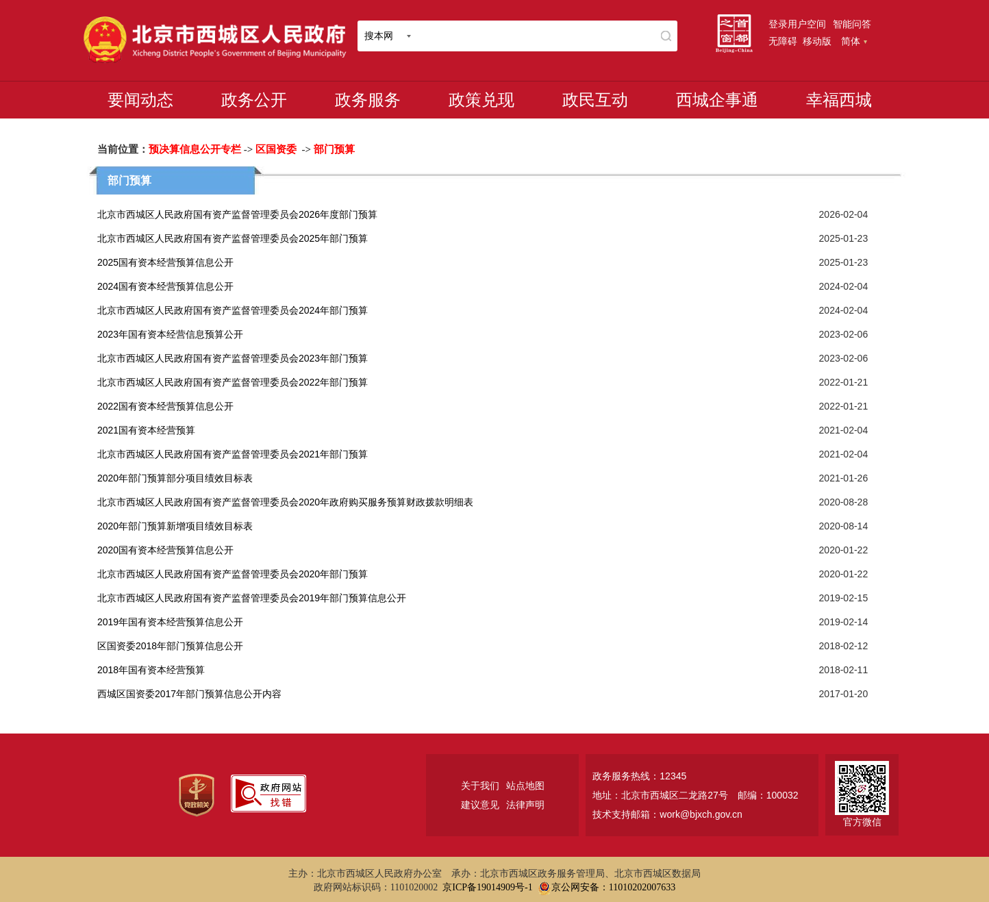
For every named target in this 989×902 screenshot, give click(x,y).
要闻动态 (140, 100)
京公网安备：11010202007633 (613, 887)
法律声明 (525, 804)
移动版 (817, 41)
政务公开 (254, 100)
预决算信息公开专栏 (195, 149)
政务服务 (368, 100)
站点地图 (525, 785)
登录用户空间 (797, 23)
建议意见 (480, 804)
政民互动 (595, 100)
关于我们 (480, 785)
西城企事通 (717, 100)
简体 (854, 41)
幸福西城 (839, 100)
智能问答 (852, 23)
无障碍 (782, 41)
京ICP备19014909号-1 (487, 887)
